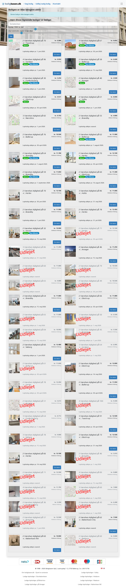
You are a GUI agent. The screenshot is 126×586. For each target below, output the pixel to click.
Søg (11, 36)
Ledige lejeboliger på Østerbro (34, 580)
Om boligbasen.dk (28, 572)
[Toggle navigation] (121, 4)
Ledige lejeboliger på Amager (35, 584)
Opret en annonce (42, 572)
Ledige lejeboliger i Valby (89, 572)
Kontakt (56, 4)
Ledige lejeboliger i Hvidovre (89, 576)
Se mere (57, 54)
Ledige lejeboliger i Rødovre (89, 580)
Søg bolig (28, 4)
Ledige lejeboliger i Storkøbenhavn (35, 576)
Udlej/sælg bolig (42, 4)
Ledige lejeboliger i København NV (89, 584)
